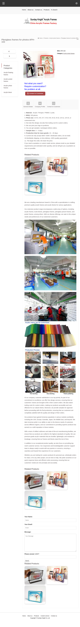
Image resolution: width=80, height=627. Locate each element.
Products (46, 10)
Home (24, 10)
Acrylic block (8, 92)
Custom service (45, 616)
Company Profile (40, 104)
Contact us (38, 10)
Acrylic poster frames (8, 80)
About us (30, 10)
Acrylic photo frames (69, 53)
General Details (28, 104)
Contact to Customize (36, 93)
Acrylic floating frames (8, 74)
